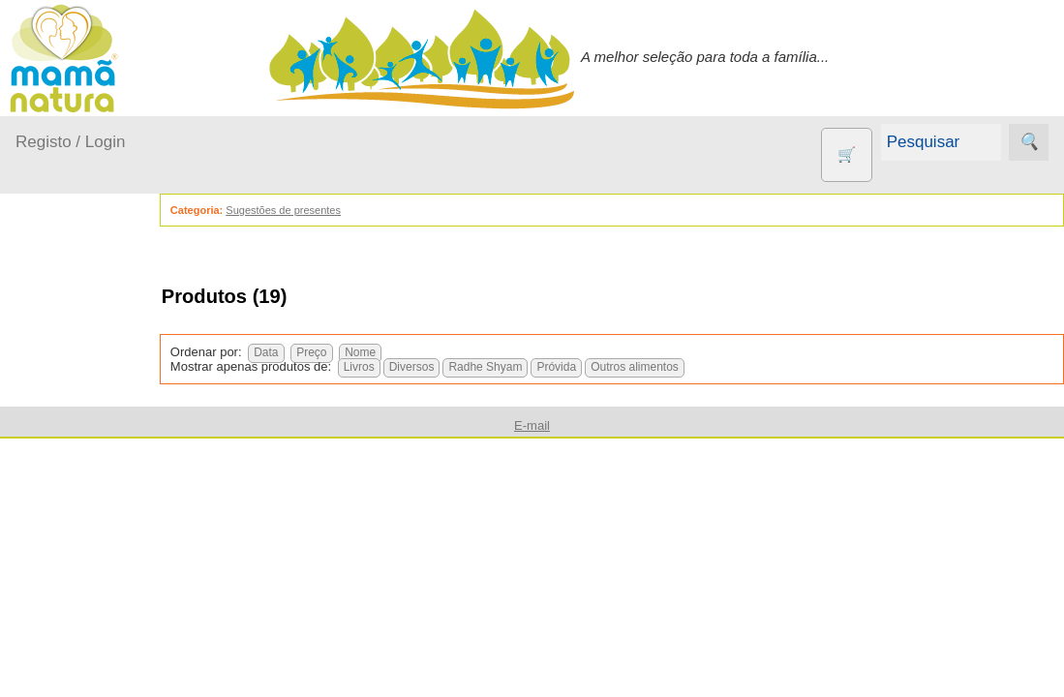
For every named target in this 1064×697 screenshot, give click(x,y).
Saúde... (66, 579)
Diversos (446, 367)
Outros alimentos (668, 367)
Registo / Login (70, 142)
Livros (393, 367)
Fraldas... (69, 468)
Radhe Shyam (520, 367)
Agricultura (97, 684)
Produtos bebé (62, 344)
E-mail (532, 425)
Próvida (591, 367)
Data (300, 352)
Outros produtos (67, 629)
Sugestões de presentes (317, 210)
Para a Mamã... (88, 542)
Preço (345, 352)
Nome (394, 352)
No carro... (72, 505)
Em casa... (73, 430)
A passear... (76, 393)
